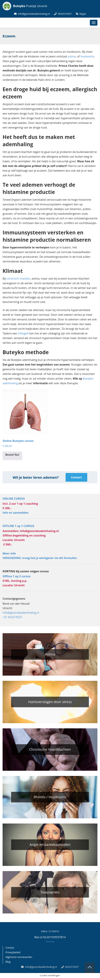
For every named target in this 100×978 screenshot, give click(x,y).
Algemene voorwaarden (19, 957)
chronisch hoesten (18, 278)
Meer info (9, 553)
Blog (8, 961)
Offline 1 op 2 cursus (16, 576)
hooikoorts (87, 56)
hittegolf (23, 333)
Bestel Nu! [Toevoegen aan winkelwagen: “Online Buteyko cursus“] (12, 455)
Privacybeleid (13, 952)
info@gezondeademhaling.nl (32, 13)
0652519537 (63, 13)
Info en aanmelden (15, 513)
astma (72, 56)
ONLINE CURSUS (14, 499)
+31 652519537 (12, 617)
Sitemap (50, 941)
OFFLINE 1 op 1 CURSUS (18, 526)
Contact (76, 477)
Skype (81, 13)
